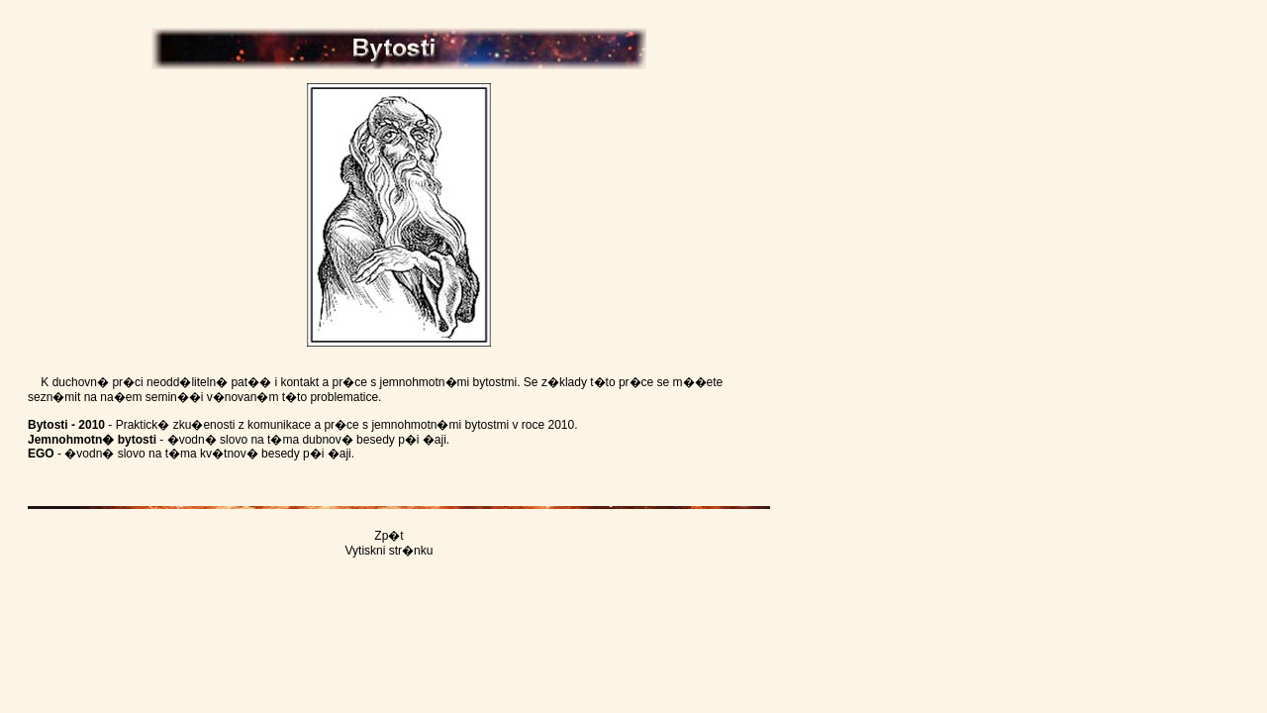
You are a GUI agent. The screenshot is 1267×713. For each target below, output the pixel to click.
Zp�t (388, 536)
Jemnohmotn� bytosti (92, 440)
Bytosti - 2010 (66, 425)
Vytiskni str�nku (389, 551)
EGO (41, 453)
